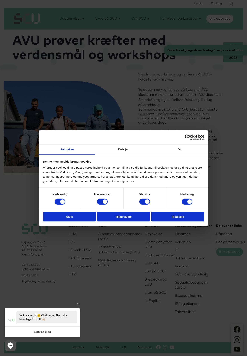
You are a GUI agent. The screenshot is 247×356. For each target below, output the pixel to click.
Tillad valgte (123, 216)
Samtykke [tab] (67, 149)
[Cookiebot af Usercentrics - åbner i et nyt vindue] (187, 137)
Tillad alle (177, 216)
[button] (10, 345)
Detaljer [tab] (123, 149)
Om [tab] (180, 149)
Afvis (69, 216)
